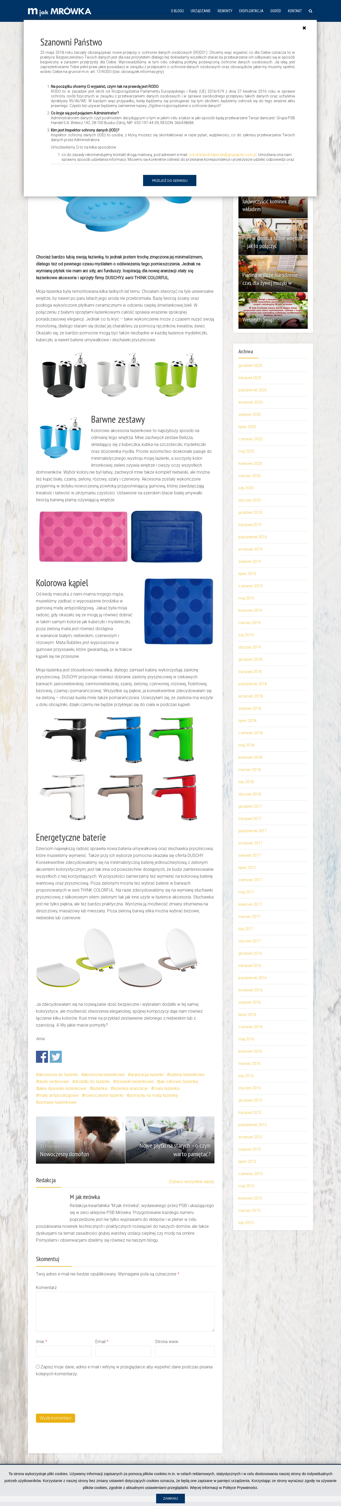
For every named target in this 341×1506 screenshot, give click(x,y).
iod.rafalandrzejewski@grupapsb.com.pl (223, 155)
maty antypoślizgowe (58, 1095)
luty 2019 (246, 635)
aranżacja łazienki (147, 1074)
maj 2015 (246, 1186)
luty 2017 (246, 929)
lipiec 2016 (247, 1014)
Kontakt (295, 11)
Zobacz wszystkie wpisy (191, 1181)
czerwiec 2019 (250, 586)
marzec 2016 (249, 1063)
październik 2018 (252, 684)
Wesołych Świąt (259, 319)
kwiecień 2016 (250, 1051)
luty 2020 (246, 488)
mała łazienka (166, 1088)
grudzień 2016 (250, 953)
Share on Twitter (56, 1057)
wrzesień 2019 (250, 549)
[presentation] (76, 1394)
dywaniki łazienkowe (134, 1081)
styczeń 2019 (249, 647)
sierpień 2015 (249, 1149)
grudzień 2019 (250, 512)
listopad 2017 (249, 818)
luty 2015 (246, 1223)
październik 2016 (252, 978)
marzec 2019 (249, 623)
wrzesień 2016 (250, 990)
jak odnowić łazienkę (178, 1081)
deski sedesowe (53, 1081)
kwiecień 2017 (250, 904)
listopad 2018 (249, 672)
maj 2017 (246, 892)
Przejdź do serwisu (170, 181)
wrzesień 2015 (250, 1137)
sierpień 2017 (249, 855)
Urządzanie (201, 11)
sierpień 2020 (249, 414)
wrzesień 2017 (250, 843)
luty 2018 (246, 782)
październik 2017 (252, 831)
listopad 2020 (249, 378)
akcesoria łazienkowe (104, 1074)
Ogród (275, 11)
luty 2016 (246, 1076)
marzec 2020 (249, 476)
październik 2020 (252, 390)
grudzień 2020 (250, 365)
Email (101, 1341)
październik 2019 (252, 537)
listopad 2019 (249, 525)
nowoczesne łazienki (103, 1095)
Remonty (225, 11)
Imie (41, 1341)
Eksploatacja (251, 11)
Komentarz (46, 1287)
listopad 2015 (249, 1112)
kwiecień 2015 (250, 1198)
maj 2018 (246, 745)
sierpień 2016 (249, 1002)
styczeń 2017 (249, 941)
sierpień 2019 (249, 561)
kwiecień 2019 (250, 610)
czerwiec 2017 (250, 880)
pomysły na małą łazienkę (153, 1095)
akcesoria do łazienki (58, 1074)
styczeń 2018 (249, 794)
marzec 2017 (249, 916)
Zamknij (170, 1498)
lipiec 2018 (247, 721)
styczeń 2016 (249, 1088)
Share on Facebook (42, 1057)
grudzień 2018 (250, 659)
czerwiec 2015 (250, 1174)
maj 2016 (246, 1039)
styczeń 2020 (249, 500)
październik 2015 (252, 1125)
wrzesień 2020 (250, 402)
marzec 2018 (249, 770)
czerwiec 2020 (250, 439)
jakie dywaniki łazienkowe (62, 1088)
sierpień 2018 (249, 708)
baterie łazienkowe (187, 1074)
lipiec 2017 (247, 867)
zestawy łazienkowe (57, 1102)
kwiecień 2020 (250, 463)
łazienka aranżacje (130, 1088)
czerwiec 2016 (250, 1027)
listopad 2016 (249, 965)
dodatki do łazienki (92, 1081)
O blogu (177, 11)
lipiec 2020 (247, 427)
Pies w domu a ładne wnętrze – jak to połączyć (270, 241)
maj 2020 (246, 451)
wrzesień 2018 (250, 696)
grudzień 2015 (250, 1100)
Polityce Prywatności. (240, 1488)
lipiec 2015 (247, 1161)
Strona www (166, 1341)
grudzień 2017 (250, 806)
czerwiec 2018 (250, 733)
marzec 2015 (249, 1210)
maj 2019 (246, 598)
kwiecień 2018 (250, 757)
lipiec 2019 (247, 574)
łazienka (99, 1088)
